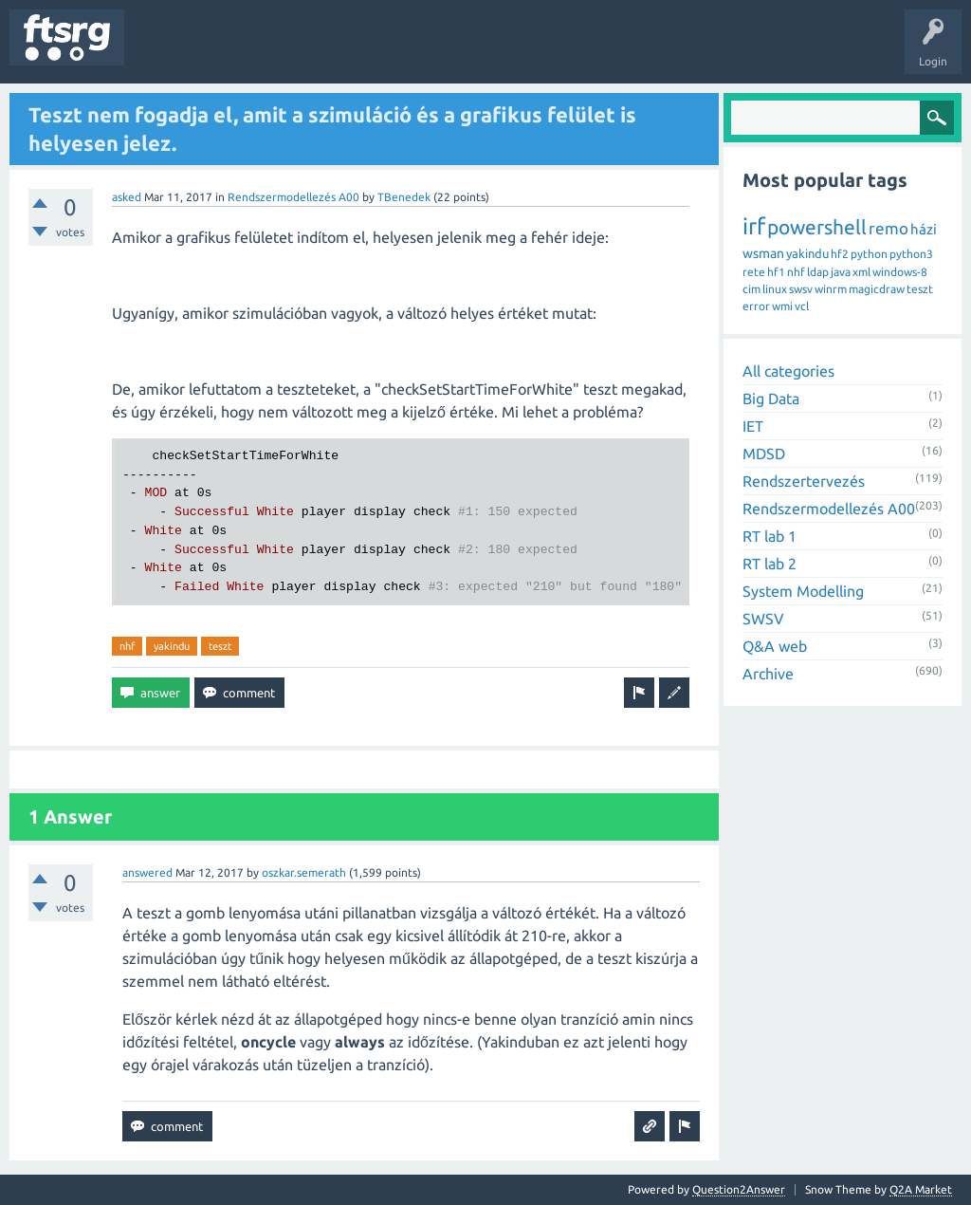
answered (147, 872)
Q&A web (774, 646)
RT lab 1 (769, 536)
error (756, 306)
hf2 (840, 254)
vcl (802, 306)
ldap (818, 272)
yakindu (172, 646)
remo (888, 228)
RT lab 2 (769, 563)
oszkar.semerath (304, 872)
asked (126, 197)
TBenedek (404, 197)
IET (752, 426)
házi (923, 229)
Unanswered (244, 51)
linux (774, 289)
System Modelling (803, 591)
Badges (434, 51)
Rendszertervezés (803, 481)
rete (753, 272)
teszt (220, 646)
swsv (801, 289)
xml (861, 272)
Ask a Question (560, 51)
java (841, 272)
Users (376, 51)
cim (751, 289)
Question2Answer (738, 1189)
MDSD (763, 453)
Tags (316, 51)
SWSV (763, 618)
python (869, 254)
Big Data (770, 398)
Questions (164, 51)
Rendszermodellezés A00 (293, 197)
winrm (831, 289)
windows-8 (899, 272)
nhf (127, 646)
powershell (817, 226)
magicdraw (877, 289)
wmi (782, 306)
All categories (788, 371)
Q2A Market (920, 1189)
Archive (768, 673)
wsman (763, 253)
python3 (911, 254)
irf (753, 226)
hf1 (776, 272)
